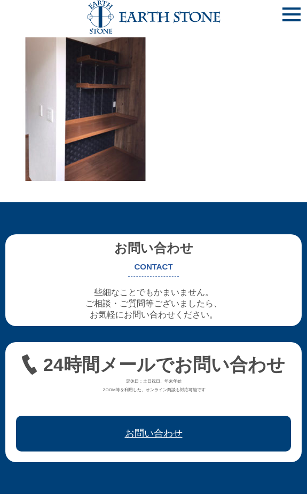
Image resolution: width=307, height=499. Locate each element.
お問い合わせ (154, 433)
